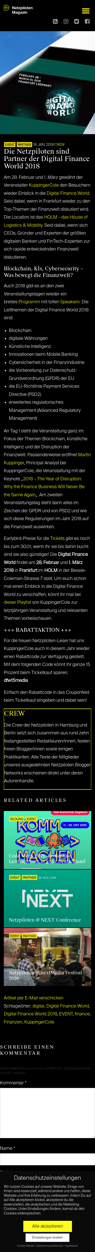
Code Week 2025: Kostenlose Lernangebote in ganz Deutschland (47, 859)
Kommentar (13, 1083)
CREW (59, 145)
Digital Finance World (68, 193)
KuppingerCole (44, 185)
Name (7, 1148)
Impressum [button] (71, 1246)
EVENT (9, 145)
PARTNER (24, 145)
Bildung (16, 819)
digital (38, 1006)
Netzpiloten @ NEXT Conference (45, 920)
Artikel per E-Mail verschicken (33, 998)
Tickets (57, 538)
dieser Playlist (17, 602)
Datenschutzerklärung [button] (49, 1246)
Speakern (70, 302)
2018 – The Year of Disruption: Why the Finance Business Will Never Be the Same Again (44, 487)
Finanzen (13, 1022)
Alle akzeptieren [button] (47, 1226)
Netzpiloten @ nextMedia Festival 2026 (45, 975)
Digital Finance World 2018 (30, 1014)
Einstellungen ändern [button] (47, 1237)
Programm (29, 302)
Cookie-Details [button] (25, 1246)
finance (82, 1014)
